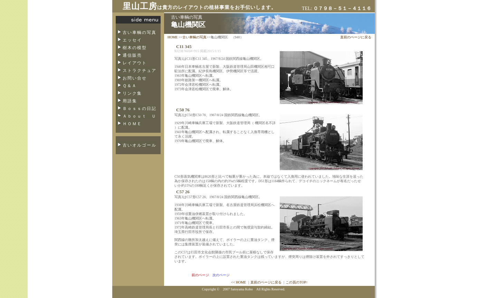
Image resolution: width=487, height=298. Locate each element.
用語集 (130, 101)
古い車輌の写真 (139, 32)
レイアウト (135, 62)
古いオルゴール (139, 145)
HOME (173, 37)
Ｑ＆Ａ (130, 85)
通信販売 (132, 55)
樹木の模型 (135, 47)
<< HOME (238, 282)
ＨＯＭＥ (132, 123)
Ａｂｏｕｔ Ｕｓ (136, 118)
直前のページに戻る (355, 37)
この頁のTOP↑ (297, 282)
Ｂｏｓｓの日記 (139, 108)
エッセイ (132, 40)
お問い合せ (135, 78)
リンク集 (132, 93)
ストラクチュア (139, 70)
